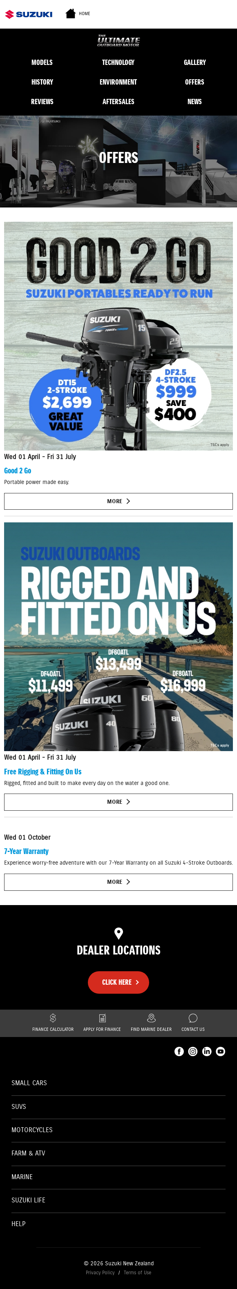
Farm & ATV (28, 1153)
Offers (194, 82)
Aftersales (118, 101)
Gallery (195, 62)
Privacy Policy (100, 1272)
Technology (118, 62)
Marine (22, 1177)
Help (18, 1224)
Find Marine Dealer (151, 1023)
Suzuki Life (28, 1200)
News (195, 101)
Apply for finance (102, 1023)
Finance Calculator (53, 1023)
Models (42, 62)
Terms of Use (137, 1272)
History (42, 82)
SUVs (18, 1107)
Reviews (42, 101)
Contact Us (193, 1023)
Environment (118, 82)
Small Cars (29, 1083)
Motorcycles (32, 1130)
